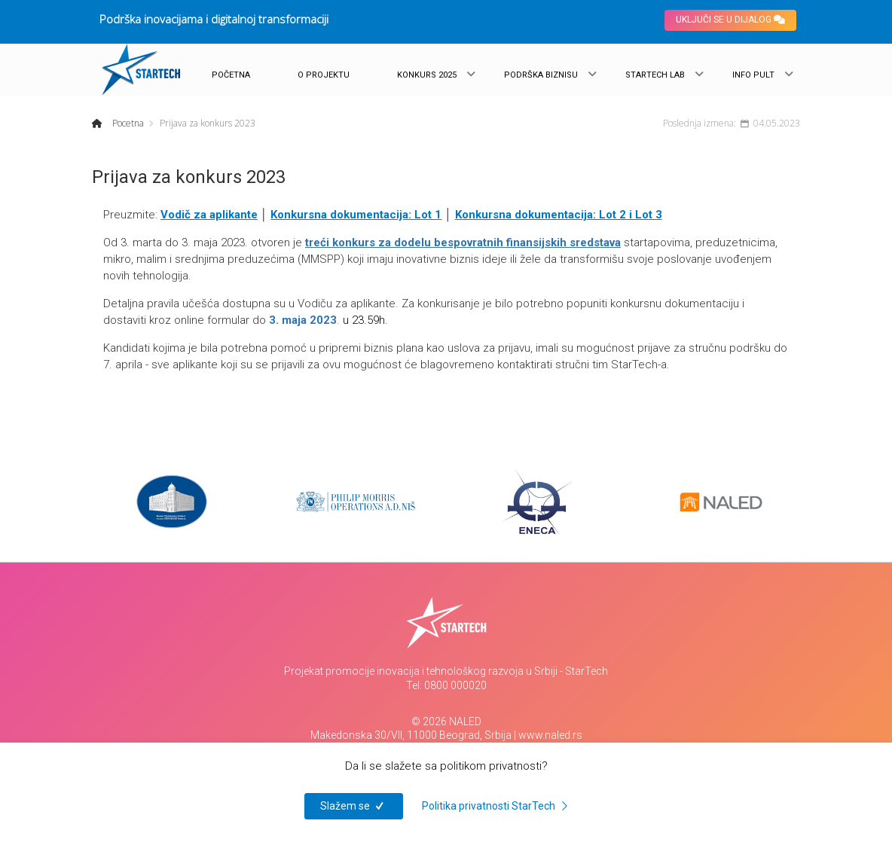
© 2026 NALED (446, 721)
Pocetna (127, 123)
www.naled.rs (550, 735)
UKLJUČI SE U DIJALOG (730, 19)
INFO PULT (753, 75)
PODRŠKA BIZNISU (541, 75)
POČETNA (231, 75)
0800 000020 (455, 685)
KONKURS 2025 (427, 75)
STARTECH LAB (655, 75)
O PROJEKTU (324, 75)
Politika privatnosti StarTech (497, 806)
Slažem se (353, 806)
